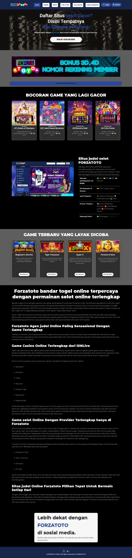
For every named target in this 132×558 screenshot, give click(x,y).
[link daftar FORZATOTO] (19, 4)
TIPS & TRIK (65, 5)
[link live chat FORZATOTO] (68, 551)
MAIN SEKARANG (66, 39)
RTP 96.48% (108, 274)
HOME (37, 5)
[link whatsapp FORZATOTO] (64, 551)
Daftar (116, 5)
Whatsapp (56, 32)
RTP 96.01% (52, 274)
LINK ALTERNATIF (93, 5)
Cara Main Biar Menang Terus (66, 83)
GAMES (45, 5)
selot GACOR (78, 5)
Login (106, 5)
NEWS (55, 5)
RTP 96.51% (24, 274)
